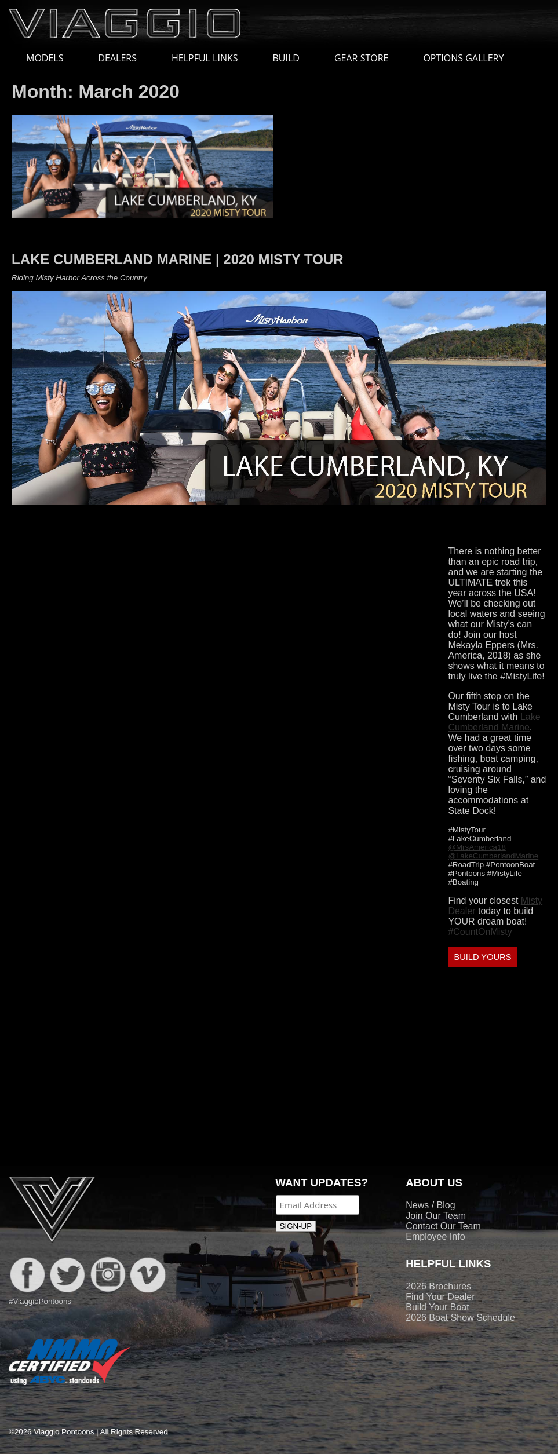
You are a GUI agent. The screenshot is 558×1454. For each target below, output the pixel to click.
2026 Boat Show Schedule (460, 1318)
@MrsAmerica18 (476, 847)
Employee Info (435, 1236)
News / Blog (430, 1205)
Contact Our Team (443, 1226)
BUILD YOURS (482, 957)
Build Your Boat (437, 1307)
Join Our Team (436, 1216)
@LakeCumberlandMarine (493, 856)
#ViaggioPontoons (40, 1301)
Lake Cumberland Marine (494, 722)
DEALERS (117, 58)
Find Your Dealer (440, 1297)
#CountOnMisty (480, 932)
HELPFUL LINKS (210, 57)
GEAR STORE (361, 58)
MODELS (50, 57)
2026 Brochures (438, 1286)
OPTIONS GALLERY (463, 58)
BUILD (286, 58)
